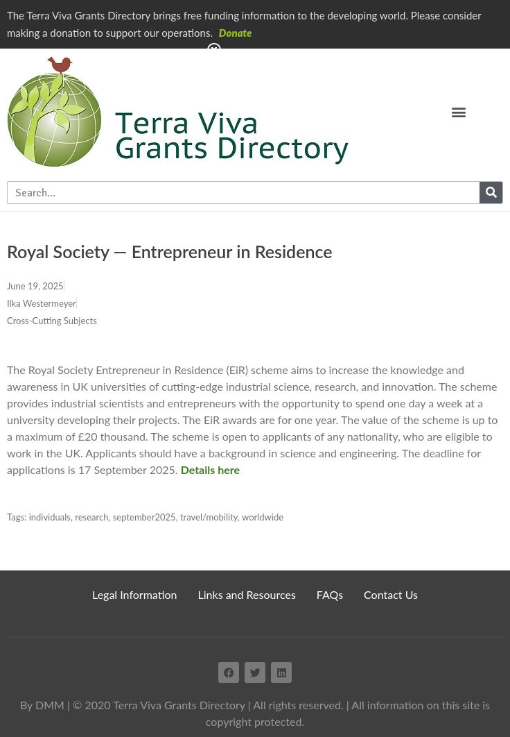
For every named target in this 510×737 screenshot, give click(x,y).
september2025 (144, 517)
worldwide (262, 517)
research (91, 517)
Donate (235, 32)
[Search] (491, 192)
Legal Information (134, 594)
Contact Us (391, 594)
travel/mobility (209, 517)
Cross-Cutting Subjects (52, 320)
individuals (50, 517)
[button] (459, 111)
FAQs (330, 594)
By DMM (42, 704)
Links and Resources (247, 594)
